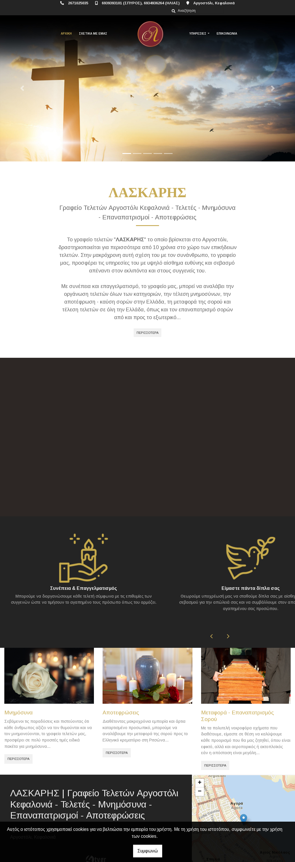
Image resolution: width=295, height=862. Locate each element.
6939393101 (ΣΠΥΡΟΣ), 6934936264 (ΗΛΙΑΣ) (140, 3)
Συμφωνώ (147, 850)
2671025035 (78, 3)
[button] (22, 88)
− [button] (200, 777)
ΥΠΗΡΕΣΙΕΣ (198, 33)
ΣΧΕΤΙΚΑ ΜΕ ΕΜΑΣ (93, 33)
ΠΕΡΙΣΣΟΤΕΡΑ (147, 332)
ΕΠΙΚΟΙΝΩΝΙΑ (227, 33)
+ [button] (200, 768)
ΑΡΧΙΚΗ (66, 33)
